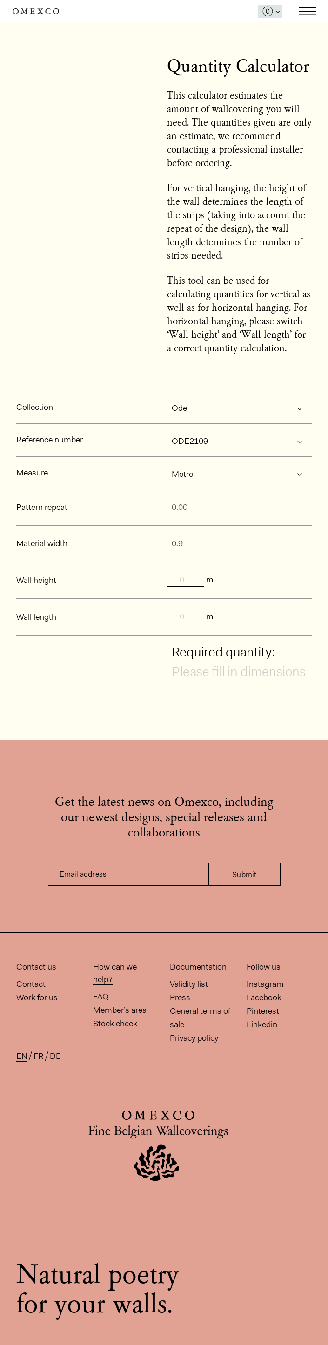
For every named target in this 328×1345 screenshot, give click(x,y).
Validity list (189, 984)
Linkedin (262, 1024)
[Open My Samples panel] (270, 11)
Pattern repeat (41, 507)
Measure (32, 472)
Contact (31, 984)
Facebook (264, 997)
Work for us (37, 997)
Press (180, 997)
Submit (244, 874)
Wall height (36, 580)
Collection (34, 407)
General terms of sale (200, 1017)
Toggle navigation (307, 11)
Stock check (115, 1023)
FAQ (101, 996)
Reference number (49, 439)
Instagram (265, 984)
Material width (41, 543)
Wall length (36, 616)
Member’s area (120, 1010)
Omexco (36, 11)
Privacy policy (194, 1038)
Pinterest (263, 1011)
